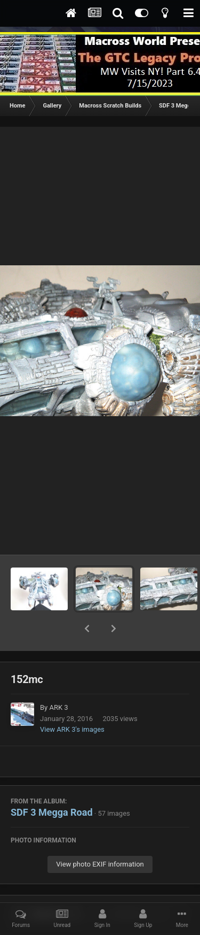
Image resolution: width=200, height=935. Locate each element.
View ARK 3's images (72, 702)
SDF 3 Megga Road (52, 784)
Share (46, 887)
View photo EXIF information (100, 836)
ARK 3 (58, 680)
